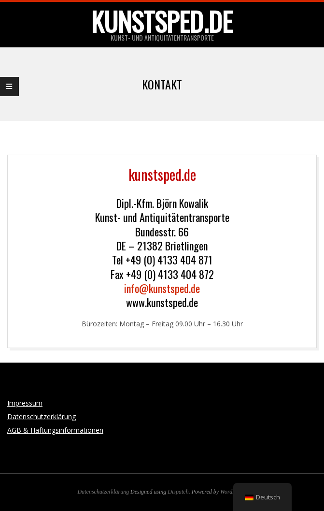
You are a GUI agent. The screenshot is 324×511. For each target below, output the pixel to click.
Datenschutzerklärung (41, 416)
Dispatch (178, 491)
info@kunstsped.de (162, 288)
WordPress (232, 491)
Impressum (24, 403)
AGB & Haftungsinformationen (55, 430)
